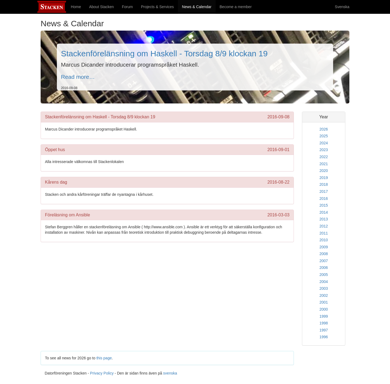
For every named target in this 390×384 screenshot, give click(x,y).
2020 (323, 170)
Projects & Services (157, 7)
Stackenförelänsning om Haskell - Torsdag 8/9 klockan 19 (164, 53)
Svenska (342, 7)
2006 (323, 267)
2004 (323, 281)
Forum (127, 7)
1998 (323, 323)
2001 (323, 302)
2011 (323, 233)
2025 (323, 136)
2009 (323, 247)
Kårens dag (56, 182)
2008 (323, 254)
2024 (323, 143)
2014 (323, 212)
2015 (323, 205)
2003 (323, 288)
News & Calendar (199, 6)
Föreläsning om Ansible (67, 215)
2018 (323, 184)
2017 (323, 191)
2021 (323, 164)
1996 (323, 337)
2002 (323, 295)
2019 (323, 177)
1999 (323, 316)
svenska (170, 373)
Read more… (78, 77)
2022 (323, 157)
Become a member (236, 7)
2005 (323, 274)
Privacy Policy (101, 373)
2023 (323, 150)
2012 (323, 226)
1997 (323, 330)
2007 (323, 261)
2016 (323, 198)
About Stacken (101, 7)
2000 (323, 309)
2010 (323, 240)
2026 (323, 129)
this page (104, 358)
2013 (323, 219)
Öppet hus (55, 149)
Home (76, 7)
